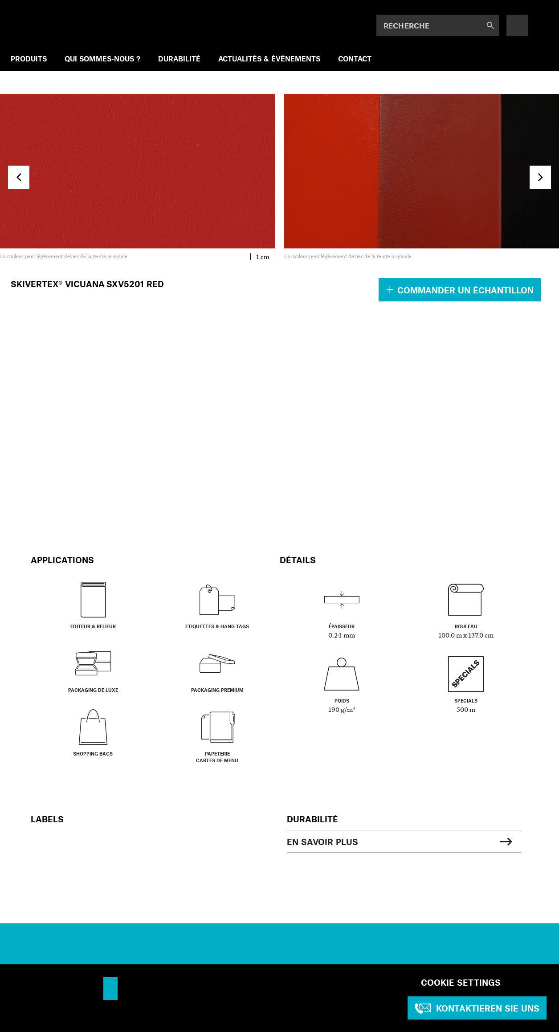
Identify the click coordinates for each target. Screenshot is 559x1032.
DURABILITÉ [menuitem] (179, 58)
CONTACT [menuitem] (354, 58)
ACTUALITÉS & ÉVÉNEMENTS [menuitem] (269, 58)
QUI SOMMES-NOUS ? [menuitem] (102, 58)
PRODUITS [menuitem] (29, 58)
